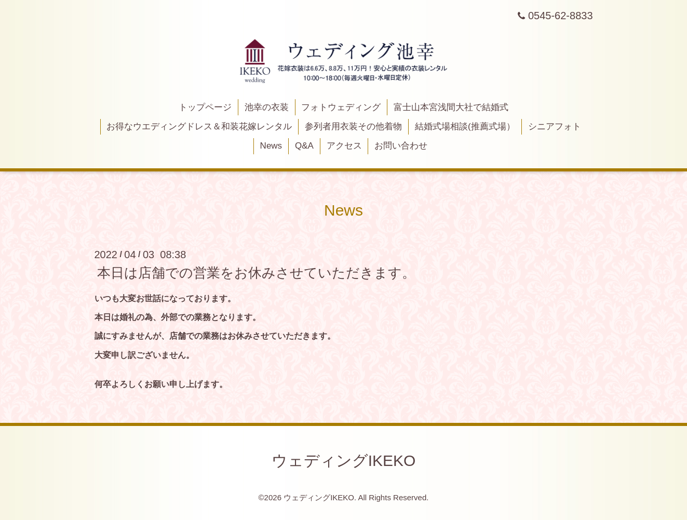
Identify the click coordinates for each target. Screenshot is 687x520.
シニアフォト (554, 126)
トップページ (205, 107)
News (271, 146)
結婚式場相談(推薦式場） (465, 126)
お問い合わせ (400, 146)
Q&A (304, 146)
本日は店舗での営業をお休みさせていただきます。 (256, 273)
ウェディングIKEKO (344, 460)
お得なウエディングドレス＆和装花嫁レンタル (199, 126)
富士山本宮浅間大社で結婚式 (451, 107)
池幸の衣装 (267, 107)
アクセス (344, 146)
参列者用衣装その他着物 (353, 126)
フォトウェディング (341, 107)
